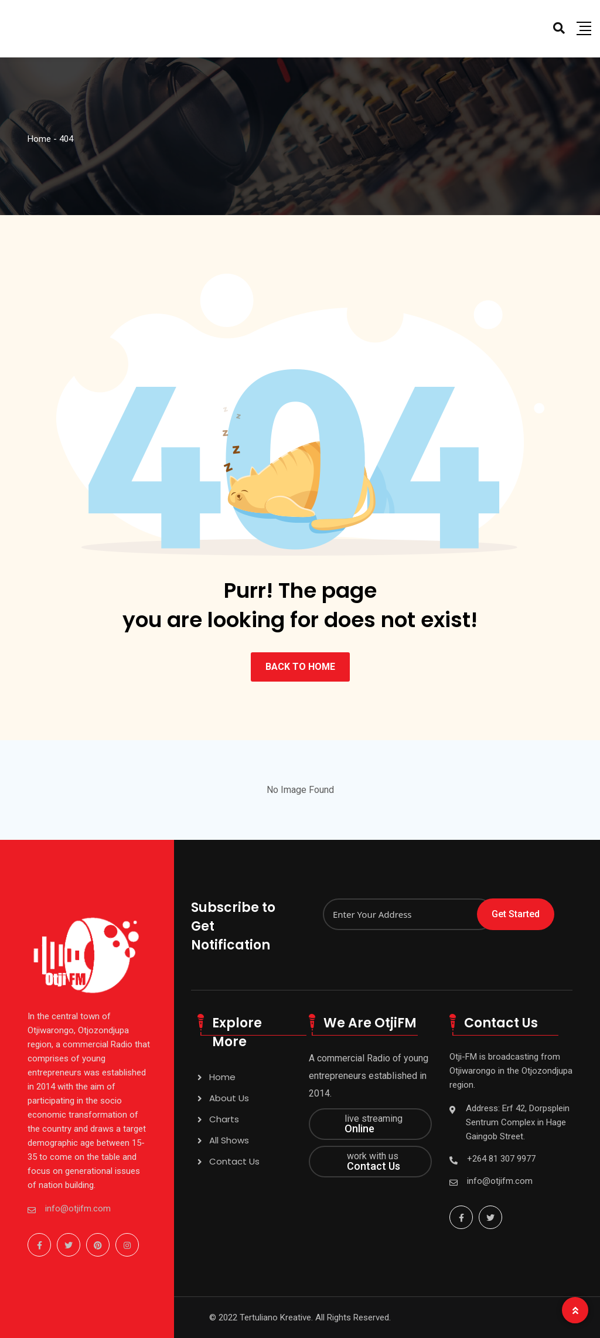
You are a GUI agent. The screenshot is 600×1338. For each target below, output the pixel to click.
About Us (229, 1098)
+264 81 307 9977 (501, 1158)
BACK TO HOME (300, 666)
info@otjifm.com (78, 1208)
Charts (224, 1119)
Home (222, 1077)
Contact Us (234, 1161)
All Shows (229, 1140)
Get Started (516, 914)
